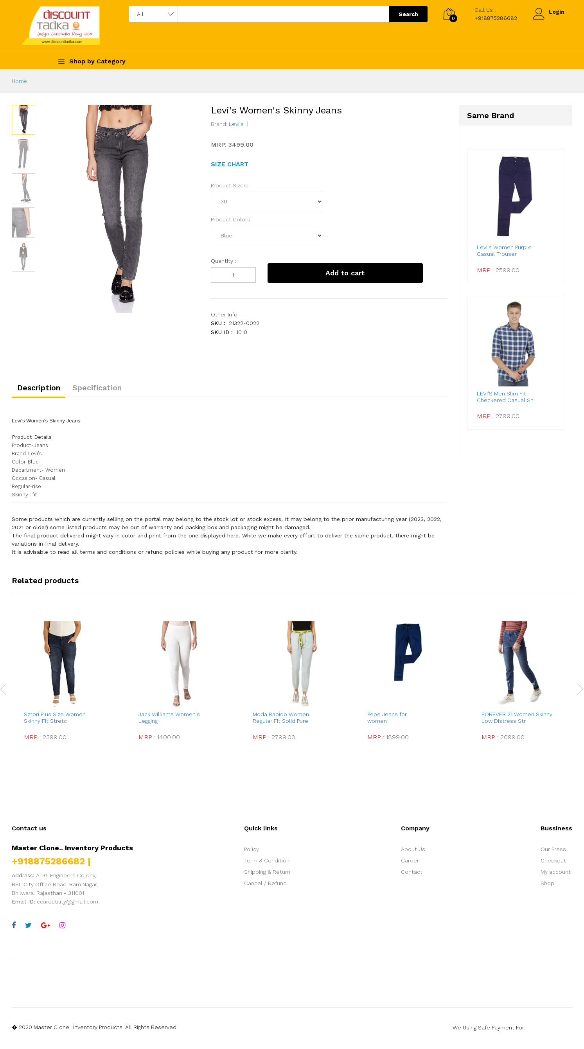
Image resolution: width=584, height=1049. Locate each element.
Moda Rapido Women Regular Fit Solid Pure (281, 720)
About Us (413, 851)
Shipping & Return (267, 874)
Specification (106, 389)
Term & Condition (266, 863)
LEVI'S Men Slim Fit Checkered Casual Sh (508, 391)
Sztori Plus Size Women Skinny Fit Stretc (55, 720)
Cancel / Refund (265, 885)
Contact (411, 874)
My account (556, 874)
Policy (251, 851)
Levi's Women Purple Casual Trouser (506, 248)
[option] (119, 209)
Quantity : (223, 261)
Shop (547, 885)
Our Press (553, 851)
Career (410, 863)
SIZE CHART (229, 164)
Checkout (553, 863)
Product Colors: (231, 219)
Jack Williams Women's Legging (169, 720)
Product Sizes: (229, 185)
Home (19, 81)
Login (556, 12)
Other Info (224, 314)
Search (408, 14)
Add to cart (326, 273)
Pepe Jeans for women (393, 720)
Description (41, 389)
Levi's (235, 124)
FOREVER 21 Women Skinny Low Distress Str (517, 720)
